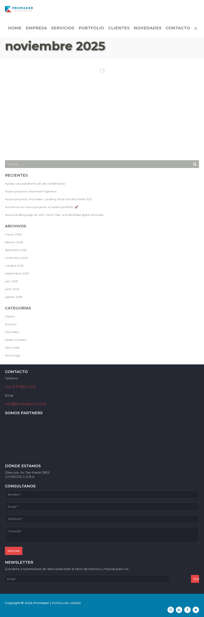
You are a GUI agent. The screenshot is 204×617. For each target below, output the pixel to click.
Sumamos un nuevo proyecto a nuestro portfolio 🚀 (41, 207)
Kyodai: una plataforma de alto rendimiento (35, 183)
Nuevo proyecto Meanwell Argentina (30, 191)
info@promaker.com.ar (25, 404)
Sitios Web (12, 347)
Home (15, 30)
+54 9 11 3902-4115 (20, 387)
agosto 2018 (13, 297)
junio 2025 (12, 289)
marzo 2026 (13, 234)
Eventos (10, 324)
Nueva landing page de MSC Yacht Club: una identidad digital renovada (54, 215)
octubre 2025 (14, 265)
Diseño (10, 316)
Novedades (147, 30)
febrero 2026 (14, 242)
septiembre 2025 (17, 273)
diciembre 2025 (16, 250)
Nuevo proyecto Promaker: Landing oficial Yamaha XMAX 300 (48, 199)
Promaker (12, 332)
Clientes (119, 30)
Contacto (178, 30)
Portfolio (91, 30)
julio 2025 (11, 281)
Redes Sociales (15, 340)
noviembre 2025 (16, 258)
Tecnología (12, 355)
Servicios (62, 30)
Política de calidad (66, 603)
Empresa (36, 30)
